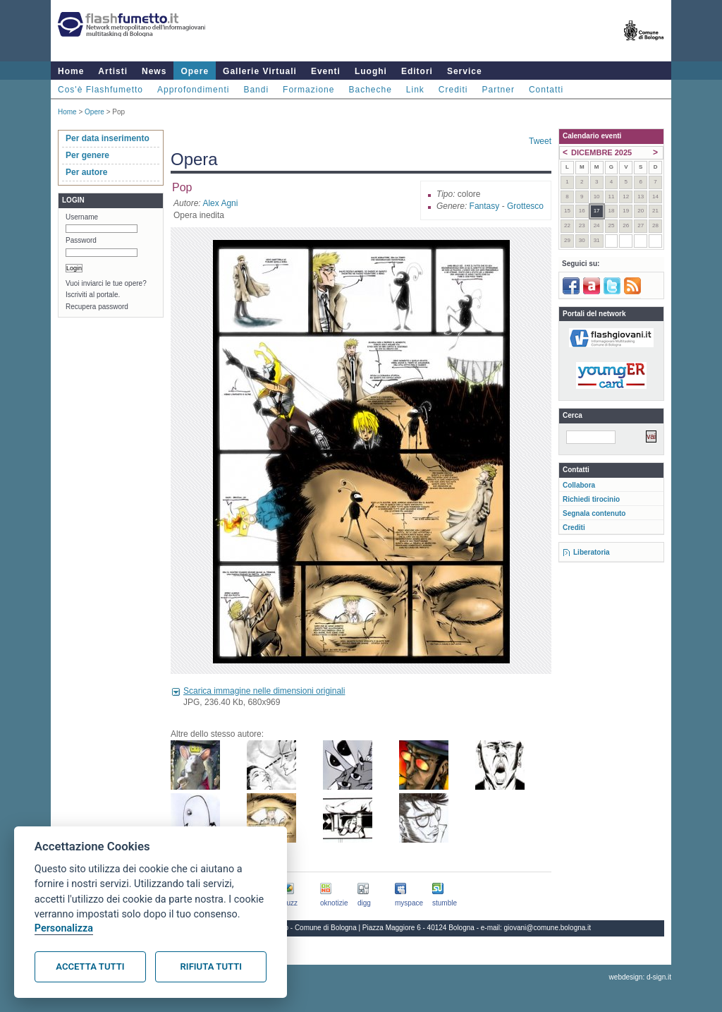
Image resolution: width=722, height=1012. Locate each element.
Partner (498, 90)
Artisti (113, 71)
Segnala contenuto (594, 513)
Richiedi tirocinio (591, 499)
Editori (417, 71)
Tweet (540, 141)
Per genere (87, 155)
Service (464, 71)
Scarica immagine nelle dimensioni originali (264, 691)
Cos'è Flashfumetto (100, 90)
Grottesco (525, 206)
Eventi (326, 71)
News (154, 71)
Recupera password (97, 307)
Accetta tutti (90, 966)
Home (71, 71)
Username (82, 217)
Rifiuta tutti (211, 966)
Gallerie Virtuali (260, 71)
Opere (194, 71)
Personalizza (64, 928)
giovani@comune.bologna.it (548, 928)
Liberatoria (591, 552)
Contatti (546, 90)
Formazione (308, 90)
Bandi (256, 90)
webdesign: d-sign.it (640, 977)
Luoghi (371, 71)
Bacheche (369, 90)
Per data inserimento (107, 138)
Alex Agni (220, 203)
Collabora (579, 485)
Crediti (453, 90)
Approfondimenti (193, 90)
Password (81, 240)
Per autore (86, 172)
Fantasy (485, 206)
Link (415, 90)
